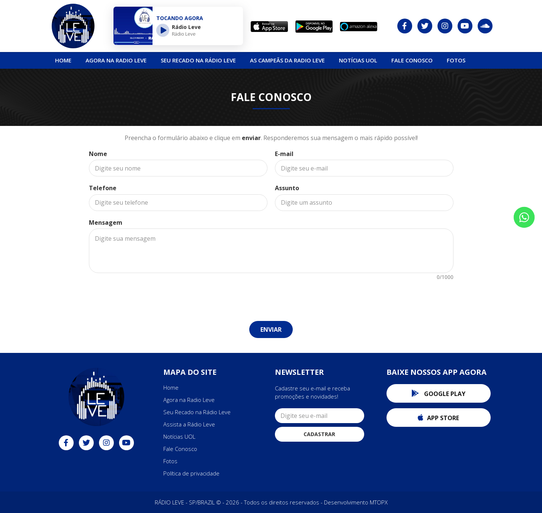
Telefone (102, 188)
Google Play (438, 394)
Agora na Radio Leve (116, 60)
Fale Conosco (412, 60)
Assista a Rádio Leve (189, 424)
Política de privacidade (191, 473)
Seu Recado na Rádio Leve (198, 60)
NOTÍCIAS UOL (358, 60)
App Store (438, 418)
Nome (98, 154)
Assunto (287, 188)
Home (63, 60)
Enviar (271, 329)
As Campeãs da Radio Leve (287, 60)
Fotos (456, 60)
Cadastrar (319, 434)
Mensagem (105, 222)
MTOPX (379, 502)
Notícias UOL (179, 436)
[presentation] (271, 296)
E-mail (284, 154)
